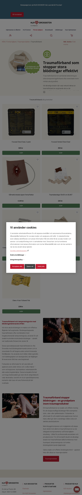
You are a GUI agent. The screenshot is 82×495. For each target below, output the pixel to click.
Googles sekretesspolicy (18, 251)
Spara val (30, 266)
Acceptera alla (17, 266)
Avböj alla (41, 266)
